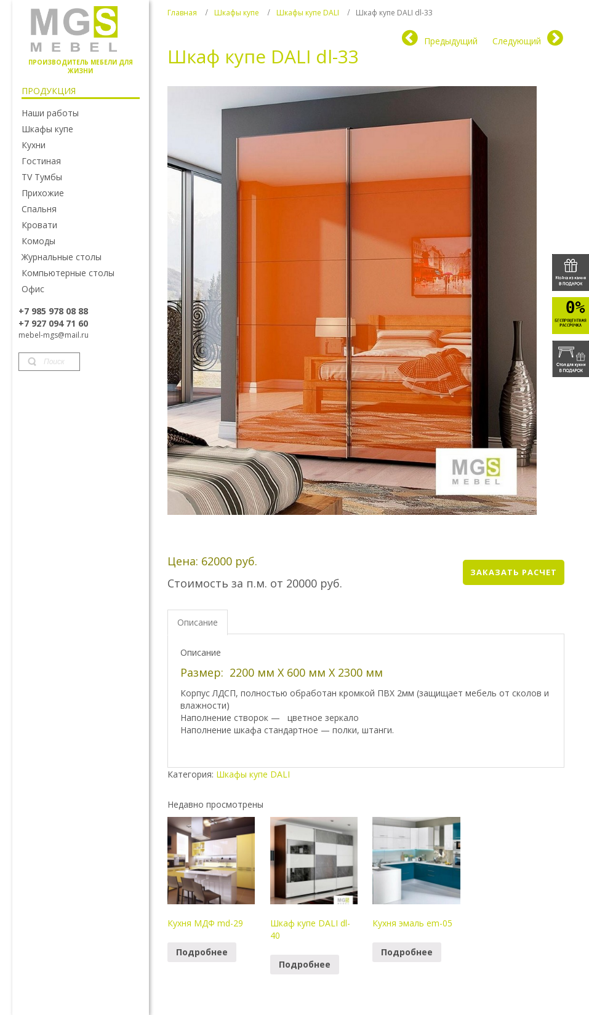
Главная (182, 12)
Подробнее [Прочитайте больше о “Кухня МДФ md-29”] (202, 952)
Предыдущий (451, 41)
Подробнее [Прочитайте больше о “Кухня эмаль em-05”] (407, 952)
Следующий (516, 41)
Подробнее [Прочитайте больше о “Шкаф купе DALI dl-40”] (305, 964)
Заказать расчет (513, 572)
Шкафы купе (236, 12)
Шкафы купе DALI (307, 12)
